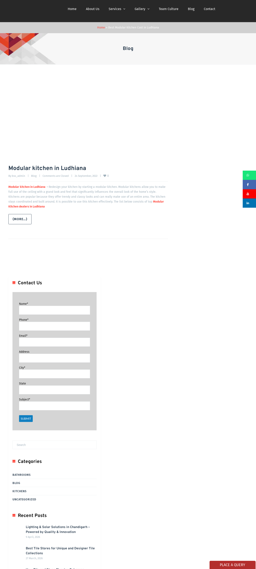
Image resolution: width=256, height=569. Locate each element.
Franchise (138, 501)
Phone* (183, 117)
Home (72, 9)
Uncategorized (184, 296)
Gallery (140, 9)
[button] (249, 175)
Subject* (184, 196)
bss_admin (18, 175)
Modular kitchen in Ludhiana (50, 168)
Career (137, 478)
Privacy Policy (141, 512)
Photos (137, 490)
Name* (183, 101)
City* (182, 164)
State (182, 180)
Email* (183, 132)
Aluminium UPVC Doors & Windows (34, 490)
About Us (92, 9)
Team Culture (168, 9)
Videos (99, 501)
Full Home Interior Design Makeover (34, 501)
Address (184, 148)
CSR (135, 523)
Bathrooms (181, 272)
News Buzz (101, 523)
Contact (209, 9)
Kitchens (179, 288)
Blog (191, 9)
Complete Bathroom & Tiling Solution (36, 467)
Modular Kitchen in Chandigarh (32, 478)
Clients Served (103, 490)
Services (115, 9)
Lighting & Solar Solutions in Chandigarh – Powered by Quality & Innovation (212, 329)
